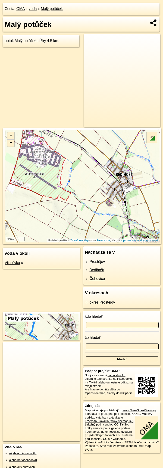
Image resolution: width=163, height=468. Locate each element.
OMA (20, 9)
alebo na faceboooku (23, 460)
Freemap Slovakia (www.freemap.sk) (109, 421)
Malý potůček (52, 9)
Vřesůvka (12, 263)
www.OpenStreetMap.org (139, 410)
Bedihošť (97, 270)
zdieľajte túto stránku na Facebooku (108, 378)
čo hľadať (93, 338)
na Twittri (91, 382)
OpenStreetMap (80, 240)
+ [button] (11, 135)
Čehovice (97, 279)
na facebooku (116, 375)
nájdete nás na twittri (22, 453)
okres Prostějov (102, 302)
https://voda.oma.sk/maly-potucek (139, 240)
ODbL (136, 414)
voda (33, 9)
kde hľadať (94, 316)
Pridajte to (91, 446)
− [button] (11, 143)
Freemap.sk (103, 240)
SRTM (128, 442)
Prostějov (97, 262)
